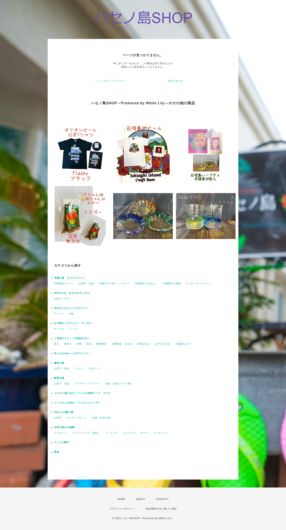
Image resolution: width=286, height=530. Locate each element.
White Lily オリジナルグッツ (71, 308)
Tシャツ (58, 313)
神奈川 (68, 343)
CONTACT (162, 499)
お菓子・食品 (86, 283)
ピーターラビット (77, 417)
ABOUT (140, 499)
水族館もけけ (183, 343)
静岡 (79, 343)
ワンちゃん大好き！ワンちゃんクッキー (77, 402)
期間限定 (102, 343)
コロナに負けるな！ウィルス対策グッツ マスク (82, 393)
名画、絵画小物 (101, 417)
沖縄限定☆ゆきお (146, 283)
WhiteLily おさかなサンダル (72, 293)
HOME (121, 499)
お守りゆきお (162, 343)
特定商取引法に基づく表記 (161, 508)
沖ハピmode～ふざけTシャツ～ (72, 353)
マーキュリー (161, 432)
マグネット (60, 432)
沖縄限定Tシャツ (64, 283)
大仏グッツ (95, 368)
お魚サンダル (62, 298)
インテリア (111, 432)
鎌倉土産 (59, 363)
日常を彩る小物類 (64, 427)
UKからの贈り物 (63, 412)
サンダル (59, 328)
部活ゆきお (143, 343)
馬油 (56, 452)
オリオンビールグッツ (199, 283)
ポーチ (144, 432)
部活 (89, 343)
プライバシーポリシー (122, 508)
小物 (70, 313)
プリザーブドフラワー (87, 383)
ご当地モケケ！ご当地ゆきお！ (72, 338)
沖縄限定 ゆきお (122, 343)
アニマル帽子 (62, 442)
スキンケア (129, 432)
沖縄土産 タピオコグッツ (69, 278)
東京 (56, 343)
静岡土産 (59, 378)
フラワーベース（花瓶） (86, 432)
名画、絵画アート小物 (118, 383)
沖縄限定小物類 (172, 283)
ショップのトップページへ (110, 80)
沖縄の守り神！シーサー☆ (114, 283)
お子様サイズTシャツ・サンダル (73, 323)
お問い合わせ (175, 80)
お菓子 (58, 417)
